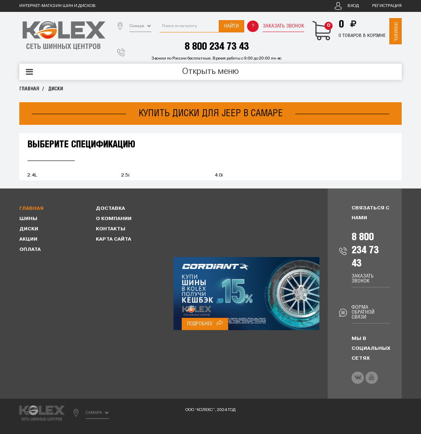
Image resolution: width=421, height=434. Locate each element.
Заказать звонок (283, 26)
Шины (28, 219)
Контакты (110, 229)
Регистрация (387, 6)
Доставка (110, 209)
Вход (353, 6)
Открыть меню (210, 72)
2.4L (32, 175)
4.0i (219, 175)
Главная (29, 89)
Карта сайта (113, 239)
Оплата (30, 250)
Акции (28, 239)
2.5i (125, 175)
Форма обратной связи (363, 312)
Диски (55, 89)
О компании (114, 219)
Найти (231, 26)
